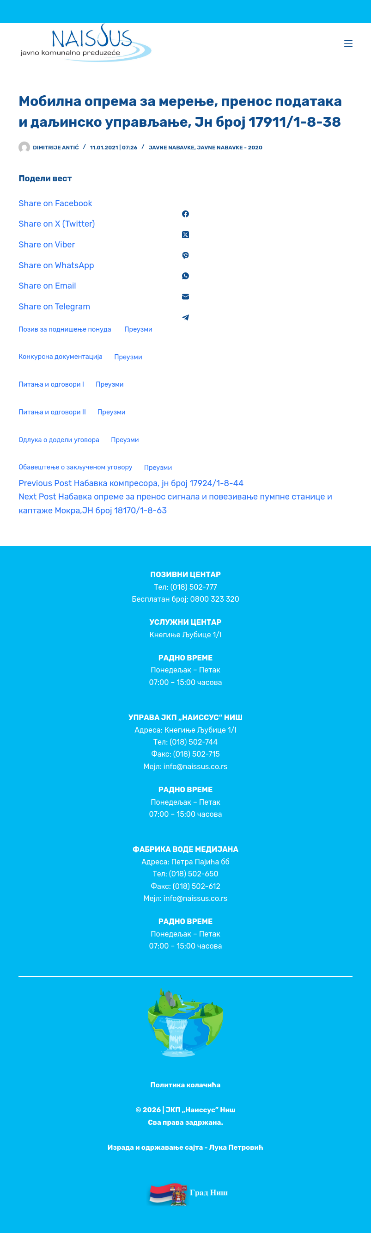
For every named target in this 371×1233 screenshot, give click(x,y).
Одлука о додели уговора (58, 440)
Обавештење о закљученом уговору (75, 468)
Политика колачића (186, 1085)
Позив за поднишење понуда (65, 329)
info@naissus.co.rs (195, 766)
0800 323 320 (214, 599)
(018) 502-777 (193, 587)
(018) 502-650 (194, 873)
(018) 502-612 (196, 886)
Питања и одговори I (51, 384)
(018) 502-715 (196, 754)
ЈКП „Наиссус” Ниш (201, 1110)
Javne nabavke (172, 147)
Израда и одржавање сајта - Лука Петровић (185, 1147)
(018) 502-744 (194, 742)
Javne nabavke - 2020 (229, 147)
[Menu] (348, 43)
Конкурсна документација (60, 357)
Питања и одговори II (52, 412)
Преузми (138, 329)
